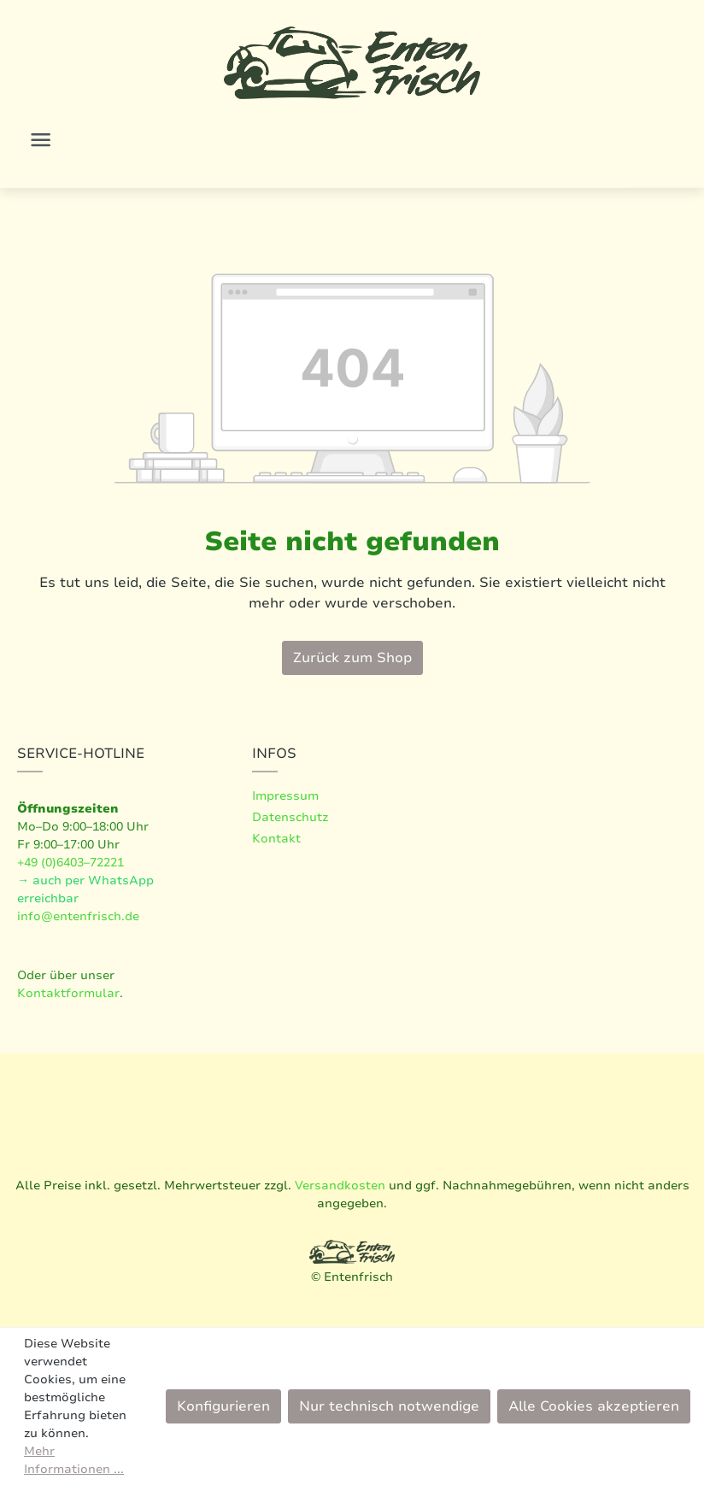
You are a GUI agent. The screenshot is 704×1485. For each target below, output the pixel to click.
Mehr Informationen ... (74, 1460)
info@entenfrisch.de (78, 916)
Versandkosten (340, 1185)
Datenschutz (290, 817)
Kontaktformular (68, 993)
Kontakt (276, 839)
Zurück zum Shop (352, 658)
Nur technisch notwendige (389, 1406)
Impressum (285, 796)
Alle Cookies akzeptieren (593, 1406)
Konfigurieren (223, 1406)
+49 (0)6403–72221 (70, 862)
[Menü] (40, 140)
